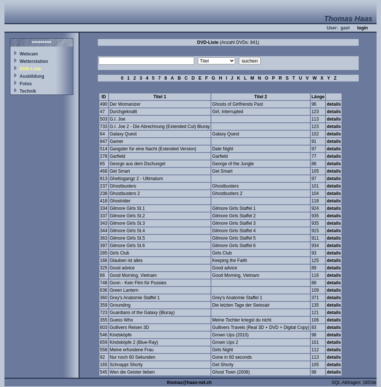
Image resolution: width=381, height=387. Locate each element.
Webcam (29, 54)
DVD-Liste (30, 68)
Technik (28, 91)
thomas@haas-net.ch (189, 382)
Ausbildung (32, 76)
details (334, 104)
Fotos (26, 83)
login (362, 28)
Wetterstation (34, 61)
